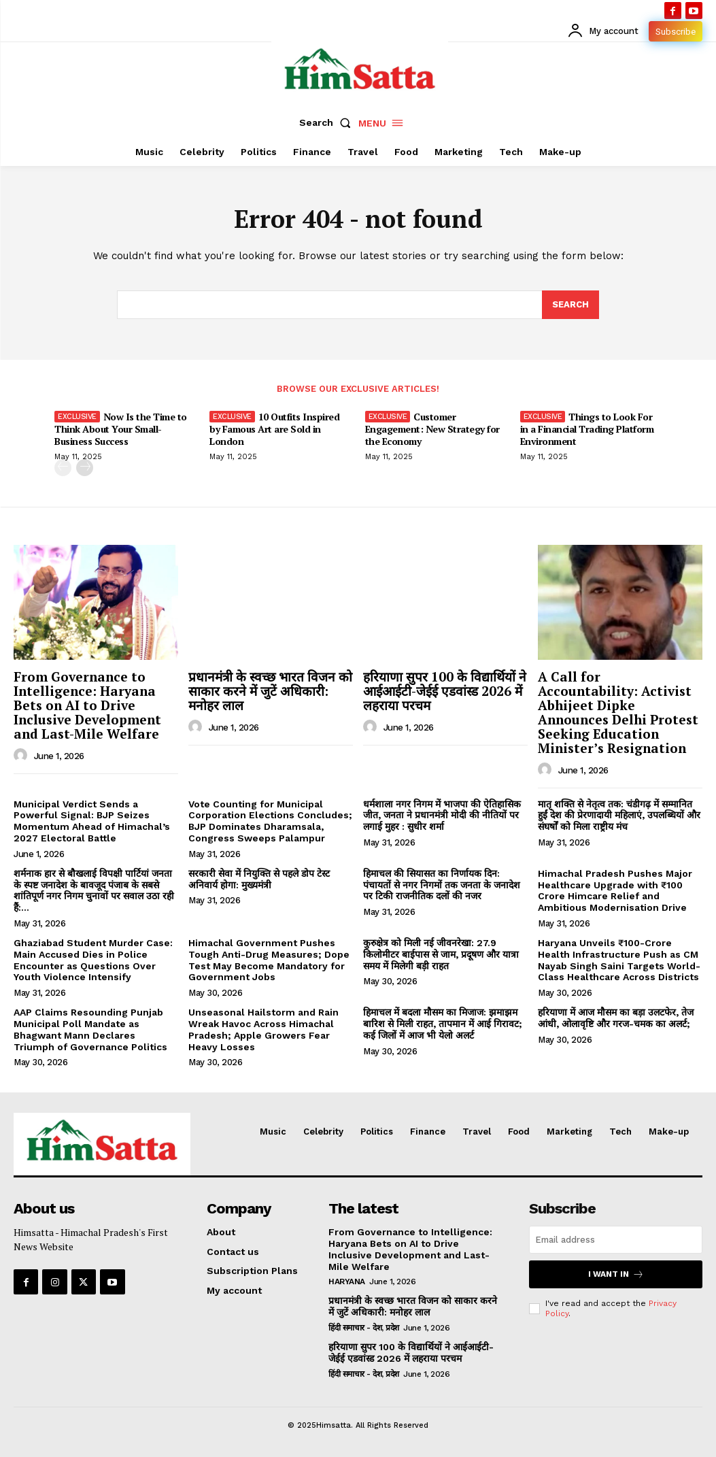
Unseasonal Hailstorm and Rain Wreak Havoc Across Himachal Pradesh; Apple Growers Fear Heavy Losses (263, 1029)
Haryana (346, 1281)
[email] (615, 1240)
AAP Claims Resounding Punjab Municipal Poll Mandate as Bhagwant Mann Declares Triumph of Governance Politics (90, 1029)
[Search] (570, 304)
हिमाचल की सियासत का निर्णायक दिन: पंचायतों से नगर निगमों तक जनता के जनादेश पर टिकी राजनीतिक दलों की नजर (441, 885)
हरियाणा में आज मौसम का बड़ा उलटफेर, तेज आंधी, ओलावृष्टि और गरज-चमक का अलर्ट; (616, 1018)
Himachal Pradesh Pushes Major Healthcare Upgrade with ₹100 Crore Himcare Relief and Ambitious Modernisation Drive (615, 890)
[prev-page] (62, 468)
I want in (616, 1274)
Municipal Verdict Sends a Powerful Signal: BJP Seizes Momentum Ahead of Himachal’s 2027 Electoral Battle (92, 821)
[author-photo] (22, 755)
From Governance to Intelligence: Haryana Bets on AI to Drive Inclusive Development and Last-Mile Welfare (87, 705)
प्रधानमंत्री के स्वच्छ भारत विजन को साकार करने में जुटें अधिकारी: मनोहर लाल (270, 691)
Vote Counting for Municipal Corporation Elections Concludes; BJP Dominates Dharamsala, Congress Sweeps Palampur (270, 821)
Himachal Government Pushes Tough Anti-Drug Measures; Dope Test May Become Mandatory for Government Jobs (269, 959)
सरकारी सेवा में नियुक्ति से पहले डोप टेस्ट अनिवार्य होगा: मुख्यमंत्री (259, 879)
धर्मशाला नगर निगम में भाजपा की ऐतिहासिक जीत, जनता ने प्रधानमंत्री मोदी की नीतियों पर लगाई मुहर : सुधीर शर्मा (442, 816)
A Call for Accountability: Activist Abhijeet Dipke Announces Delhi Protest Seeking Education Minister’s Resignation (618, 712)
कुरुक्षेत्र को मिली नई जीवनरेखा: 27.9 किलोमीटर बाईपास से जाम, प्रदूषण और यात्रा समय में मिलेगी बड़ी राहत (441, 954)
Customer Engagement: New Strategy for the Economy (432, 429)
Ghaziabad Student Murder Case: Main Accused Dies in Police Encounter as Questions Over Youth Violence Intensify (93, 959)
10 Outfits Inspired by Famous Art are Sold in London (274, 429)
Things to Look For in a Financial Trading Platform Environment (587, 429)
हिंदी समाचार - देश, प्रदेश (363, 1328)
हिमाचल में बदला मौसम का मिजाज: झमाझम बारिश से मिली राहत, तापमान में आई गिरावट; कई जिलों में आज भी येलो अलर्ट (442, 1024)
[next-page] (84, 468)
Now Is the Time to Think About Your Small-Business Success (120, 429)
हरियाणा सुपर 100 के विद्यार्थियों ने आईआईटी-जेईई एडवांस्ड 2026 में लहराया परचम (444, 691)
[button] (327, 122)
